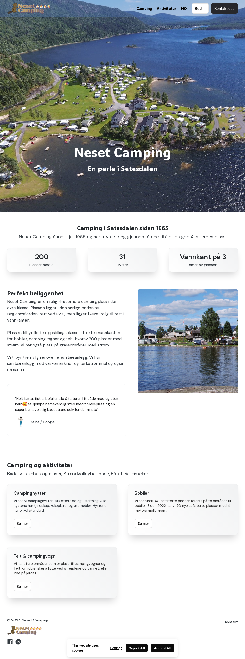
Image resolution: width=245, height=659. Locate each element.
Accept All (162, 648)
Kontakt (231, 622)
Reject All (136, 648)
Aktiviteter (166, 8)
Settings (116, 648)
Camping (144, 8)
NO (184, 8)
